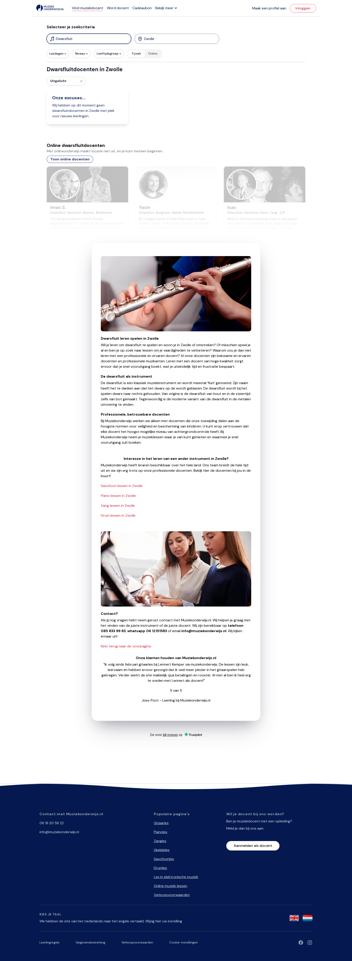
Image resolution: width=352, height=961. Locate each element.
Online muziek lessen (170, 886)
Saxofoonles (164, 859)
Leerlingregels (49, 942)
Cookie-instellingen (183, 942)
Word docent (118, 8)
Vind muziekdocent (87, 8)
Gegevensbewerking (90, 942)
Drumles (160, 868)
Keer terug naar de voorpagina (126, 646)
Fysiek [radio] (136, 53)
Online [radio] (152, 53)
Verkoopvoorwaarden (172, 894)
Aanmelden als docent (253, 845)
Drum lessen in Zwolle (118, 515)
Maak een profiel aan (269, 8)
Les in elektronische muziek (176, 877)
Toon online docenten (70, 159)
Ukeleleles (161, 850)
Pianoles (160, 832)
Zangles (160, 841)
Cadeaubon (142, 8)
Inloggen (302, 8)
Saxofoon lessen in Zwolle (122, 485)
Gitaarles (161, 823)
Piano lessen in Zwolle (118, 495)
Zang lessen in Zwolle (118, 505)
